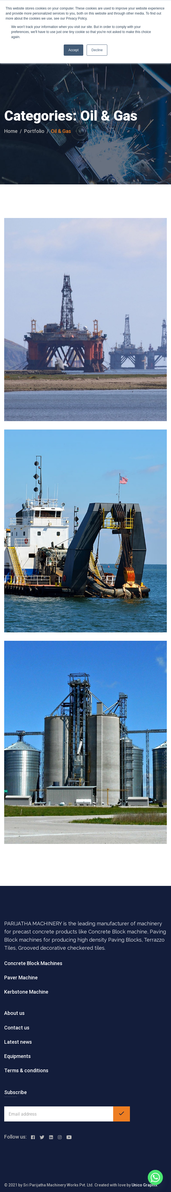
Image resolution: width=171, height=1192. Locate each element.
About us (14, 1013)
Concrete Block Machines (33, 963)
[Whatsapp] (155, 1177)
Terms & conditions (26, 1070)
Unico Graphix (144, 1185)
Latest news (18, 1042)
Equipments (17, 1056)
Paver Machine (21, 977)
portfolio (34, 131)
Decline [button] (97, 50)
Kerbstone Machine (26, 992)
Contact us (16, 1028)
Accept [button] (73, 50)
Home (11, 131)
